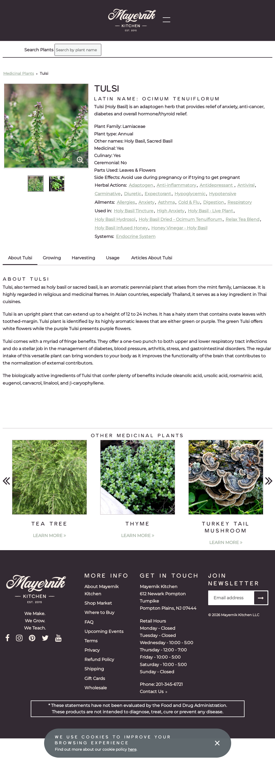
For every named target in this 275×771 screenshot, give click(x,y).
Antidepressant (217, 185)
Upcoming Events (103, 631)
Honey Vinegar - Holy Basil (179, 227)
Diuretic (132, 193)
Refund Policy (99, 659)
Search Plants (28, 46)
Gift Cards (94, 678)
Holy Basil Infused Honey (121, 227)
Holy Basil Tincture (133, 210)
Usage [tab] (112, 257)
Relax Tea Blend (242, 219)
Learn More (49, 535)
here (132, 749)
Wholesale (95, 687)
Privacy (92, 650)
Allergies (126, 202)
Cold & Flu (189, 202)
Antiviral (245, 185)
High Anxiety (170, 210)
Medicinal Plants (18, 73)
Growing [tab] (52, 257)
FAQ (88, 622)
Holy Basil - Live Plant (210, 210)
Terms (91, 640)
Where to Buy (99, 612)
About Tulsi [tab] (20, 257)
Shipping (94, 668)
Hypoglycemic (190, 193)
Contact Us (153, 691)
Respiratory (239, 202)
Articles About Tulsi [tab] (151, 257)
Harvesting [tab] (83, 257)
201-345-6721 (169, 684)
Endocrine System (136, 236)
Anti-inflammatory (176, 185)
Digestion (213, 202)
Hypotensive (222, 193)
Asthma (166, 202)
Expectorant (158, 193)
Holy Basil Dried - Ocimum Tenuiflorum (180, 219)
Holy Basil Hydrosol (115, 219)
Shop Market (98, 603)
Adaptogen (141, 185)
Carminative (108, 193)
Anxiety (146, 202)
